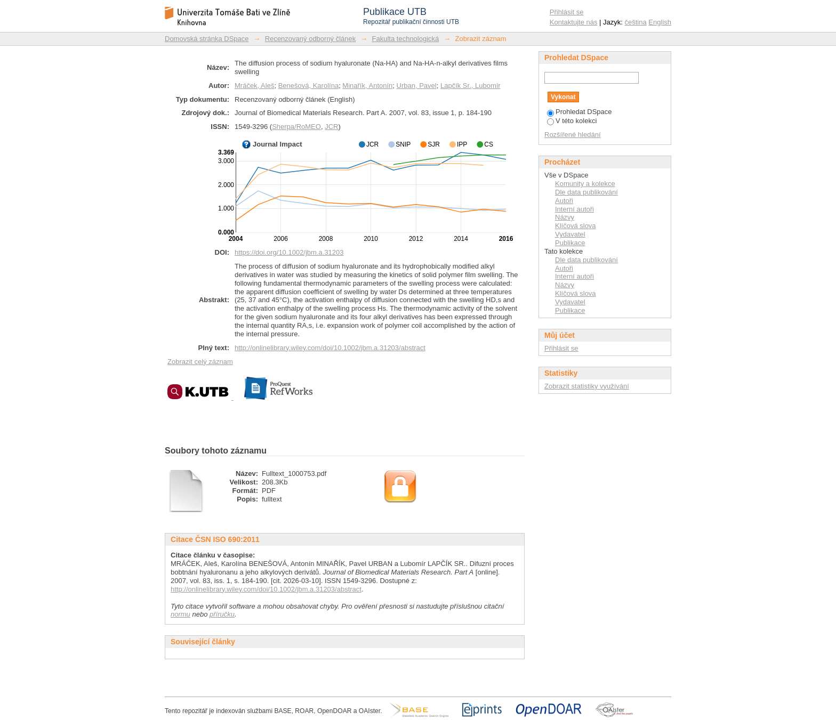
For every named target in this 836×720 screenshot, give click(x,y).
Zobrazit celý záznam (200, 362)
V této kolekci (572, 121)
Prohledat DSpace (579, 112)
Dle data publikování (586, 192)
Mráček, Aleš (254, 86)
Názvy (564, 217)
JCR (331, 127)
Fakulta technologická (405, 39)
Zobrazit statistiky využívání (586, 386)
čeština (636, 22)
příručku (222, 614)
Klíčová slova (575, 226)
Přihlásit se (567, 12)
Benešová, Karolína (308, 86)
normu (180, 614)
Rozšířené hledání (572, 135)
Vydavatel (570, 234)
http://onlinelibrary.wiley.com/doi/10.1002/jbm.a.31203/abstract (330, 348)
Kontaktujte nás (574, 22)
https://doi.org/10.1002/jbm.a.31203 (289, 252)
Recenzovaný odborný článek (310, 39)
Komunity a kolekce (585, 184)
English (659, 22)
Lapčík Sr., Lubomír (470, 86)
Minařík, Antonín (367, 86)
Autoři (564, 201)
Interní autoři (574, 209)
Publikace (570, 243)
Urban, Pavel (417, 86)
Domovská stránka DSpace (207, 39)
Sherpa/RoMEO (296, 127)
